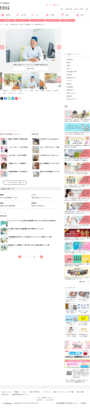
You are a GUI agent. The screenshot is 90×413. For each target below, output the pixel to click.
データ (26, 90)
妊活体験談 (70, 87)
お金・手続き (21, 15)
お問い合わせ (5, 394)
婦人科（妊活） (14, 90)
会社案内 (83, 403)
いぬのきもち (39, 400)
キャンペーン (53, 20)
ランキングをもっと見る (15, 182)
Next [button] (59, 47)
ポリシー (24, 392)
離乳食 (64, 15)
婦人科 (68, 62)
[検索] (77, 5)
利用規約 (16, 392)
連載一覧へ (82, 281)
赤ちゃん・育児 (78, 9)
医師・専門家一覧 (35, 392)
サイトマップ (46, 392)
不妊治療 (31, 90)
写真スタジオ (68, 20)
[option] (30, 47)
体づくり (69, 68)
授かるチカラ (20, 93)
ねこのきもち (50, 400)
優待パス (80, 15)
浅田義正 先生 (5, 90)
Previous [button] (2, 47)
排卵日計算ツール (71, 78)
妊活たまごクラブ (12, 93)
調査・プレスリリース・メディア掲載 (63, 392)
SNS (37, 20)
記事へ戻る (30, 68)
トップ (1, 24)
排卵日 (37, 90)
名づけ (34, 15)
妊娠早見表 (5, 15)
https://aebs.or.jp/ (76, 377)
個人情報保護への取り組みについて (67, 403)
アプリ (22, 20)
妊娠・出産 (69, 9)
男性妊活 (42, 90)
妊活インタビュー (71, 93)
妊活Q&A (69, 96)
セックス (69, 81)
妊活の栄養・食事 (71, 71)
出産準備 (50, 15)
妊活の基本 (56, 90)
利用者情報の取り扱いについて (20, 394)
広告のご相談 (80, 392)
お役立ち (4, 93)
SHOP (49, 5)
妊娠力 (20, 90)
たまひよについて (6, 392)
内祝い (56, 5)
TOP (61, 9)
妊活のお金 (49, 90)
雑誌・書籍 (7, 20)
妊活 (87, 9)
